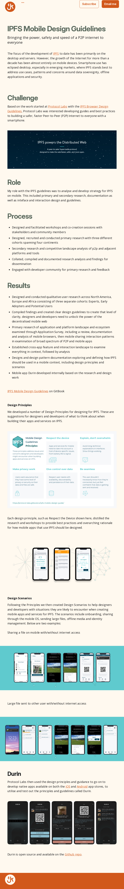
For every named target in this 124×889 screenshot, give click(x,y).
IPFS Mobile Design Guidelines (27, 391)
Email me (110, 4)
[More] (22, 2)
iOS (68, 786)
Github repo (73, 854)
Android (82, 786)
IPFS (56, 53)
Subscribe (89, 4)
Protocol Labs (57, 106)
